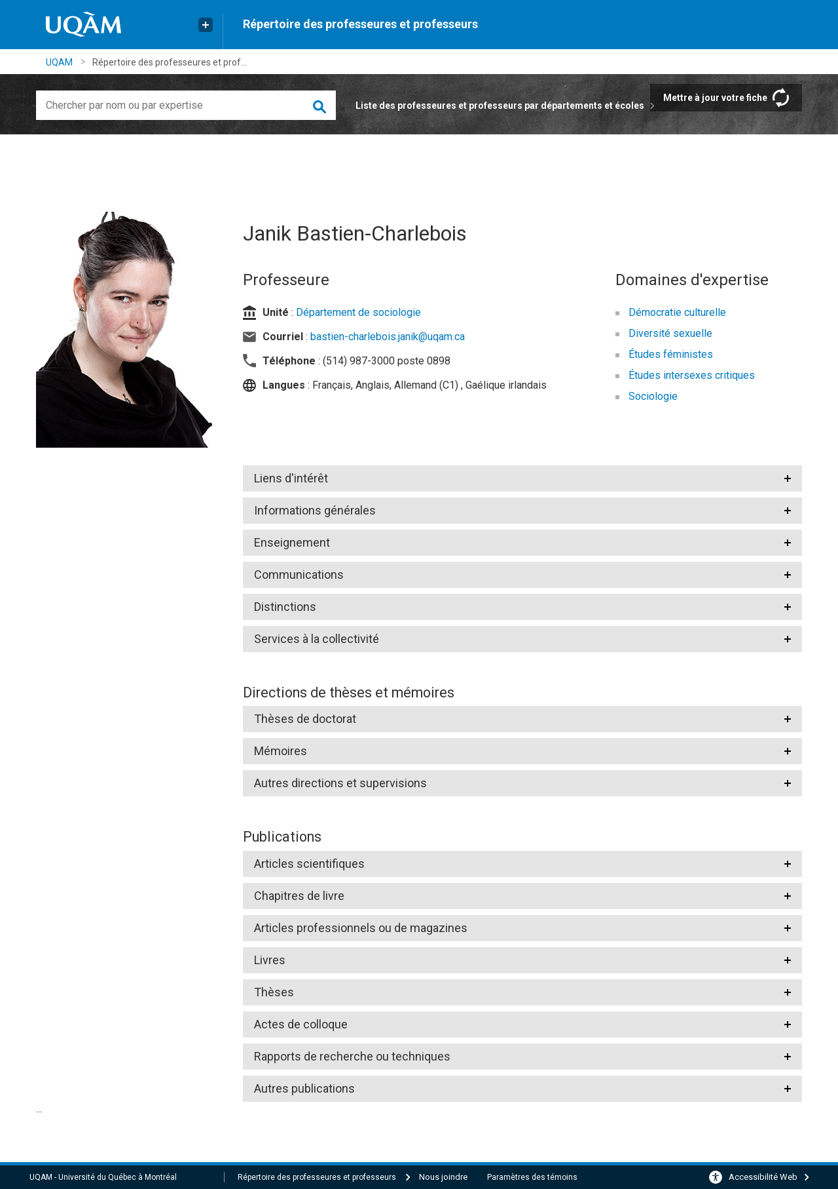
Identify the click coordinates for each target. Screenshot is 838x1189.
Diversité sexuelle (670, 333)
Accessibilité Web (763, 1177)
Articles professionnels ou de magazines (360, 928)
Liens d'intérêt (291, 478)
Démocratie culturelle (677, 312)
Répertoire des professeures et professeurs (360, 24)
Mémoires (280, 751)
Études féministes (670, 354)
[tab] (523, 478)
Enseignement (292, 542)
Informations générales (315, 510)
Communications (299, 574)
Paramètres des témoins (532, 1177)
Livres (269, 960)
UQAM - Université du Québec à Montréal (103, 1177)
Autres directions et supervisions (340, 783)
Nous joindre (443, 1177)
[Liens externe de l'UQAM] (205, 25)
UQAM (59, 62)
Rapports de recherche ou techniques (352, 1056)
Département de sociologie (358, 312)
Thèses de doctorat (305, 719)
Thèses (274, 992)
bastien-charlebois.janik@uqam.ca (387, 336)
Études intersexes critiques (691, 375)
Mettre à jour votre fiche (715, 97)
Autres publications (304, 1088)
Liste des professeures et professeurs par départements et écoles (499, 105)
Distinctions (285, 607)
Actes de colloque (301, 1024)
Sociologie (653, 396)
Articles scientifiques (309, 863)
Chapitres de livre (299, 896)
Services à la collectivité (316, 639)
